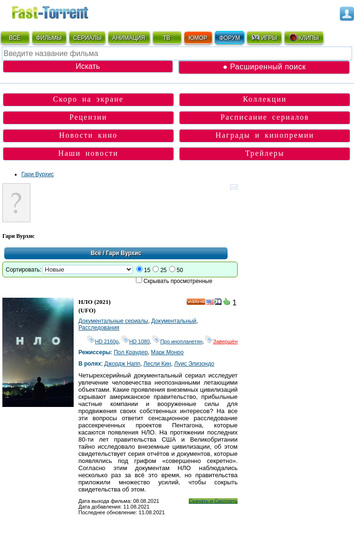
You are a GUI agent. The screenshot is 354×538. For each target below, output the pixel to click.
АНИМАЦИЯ (128, 38)
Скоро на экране (88, 99)
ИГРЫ (264, 37)
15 (147, 270)
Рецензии (88, 117)
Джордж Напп (122, 363)
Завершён (221, 341)
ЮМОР (198, 38)
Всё (96, 253)
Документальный (173, 321)
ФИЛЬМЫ (49, 38)
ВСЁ (14, 38)
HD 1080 (136, 341)
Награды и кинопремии (264, 135)
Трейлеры (265, 153)
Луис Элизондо (194, 363)
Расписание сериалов (264, 117)
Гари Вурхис (37, 174)
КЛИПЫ (303, 37)
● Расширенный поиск (264, 67)
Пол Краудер (131, 352)
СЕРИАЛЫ (87, 38)
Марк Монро (167, 352)
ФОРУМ (229, 38)
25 (163, 270)
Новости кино (88, 135)
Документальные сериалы (113, 321)
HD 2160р (103, 341)
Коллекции (265, 99)
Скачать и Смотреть (213, 501)
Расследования (98, 327)
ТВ (166, 38)
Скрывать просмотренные (178, 281)
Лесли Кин (157, 363)
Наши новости (88, 153)
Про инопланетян (177, 341)
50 (180, 270)
